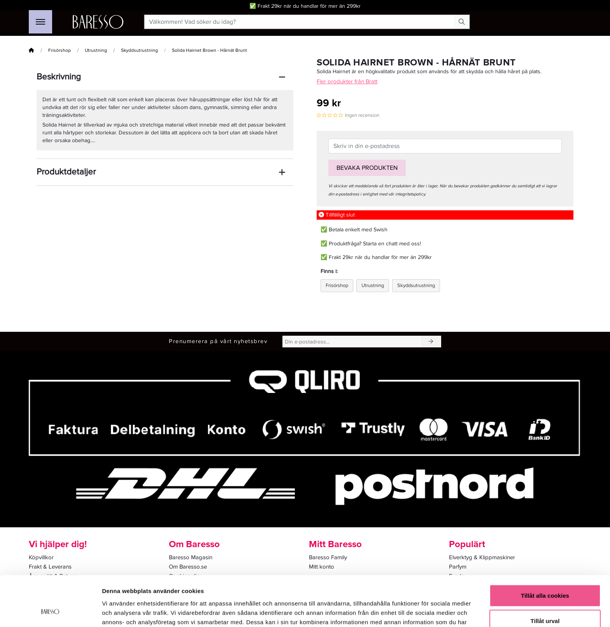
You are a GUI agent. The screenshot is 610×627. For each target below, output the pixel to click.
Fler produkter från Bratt (347, 81)
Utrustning (96, 50)
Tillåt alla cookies (545, 550)
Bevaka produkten (367, 168)
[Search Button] (462, 22)
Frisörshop (59, 50)
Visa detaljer (422, 611)
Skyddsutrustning (139, 50)
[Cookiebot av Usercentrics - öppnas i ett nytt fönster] (50, 612)
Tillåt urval (545, 576)
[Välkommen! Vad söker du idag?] (299, 22)
